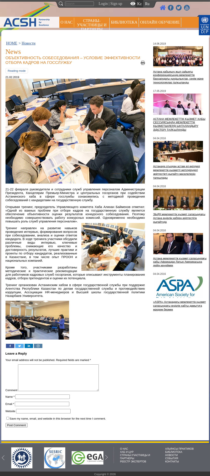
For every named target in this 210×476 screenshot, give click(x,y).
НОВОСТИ (171, 455)
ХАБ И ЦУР (127, 452)
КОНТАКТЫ (172, 461)
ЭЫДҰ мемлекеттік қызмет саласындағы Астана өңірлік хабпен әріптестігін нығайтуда (179, 218)
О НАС (67, 22)
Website (10, 416)
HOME (11, 43)
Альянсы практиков (133, 33)
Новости (28, 43)
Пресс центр (171, 33)
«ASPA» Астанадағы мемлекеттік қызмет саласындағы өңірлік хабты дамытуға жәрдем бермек (179, 305)
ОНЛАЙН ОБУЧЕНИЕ (160, 22)
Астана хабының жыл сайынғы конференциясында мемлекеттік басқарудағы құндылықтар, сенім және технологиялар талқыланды (178, 77)
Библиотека (124, 22)
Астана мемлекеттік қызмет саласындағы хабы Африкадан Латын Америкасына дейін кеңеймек (180, 262)
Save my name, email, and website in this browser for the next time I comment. (58, 423)
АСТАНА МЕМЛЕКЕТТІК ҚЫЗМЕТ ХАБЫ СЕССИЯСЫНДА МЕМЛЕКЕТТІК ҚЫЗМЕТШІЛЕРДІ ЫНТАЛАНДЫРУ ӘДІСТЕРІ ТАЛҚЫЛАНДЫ (179, 124)
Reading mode (17, 70)
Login (103, 3)
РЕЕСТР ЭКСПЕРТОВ (195, 33)
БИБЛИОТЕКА (173, 452)
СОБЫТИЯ (171, 458)
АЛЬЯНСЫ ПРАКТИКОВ (179, 448)
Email (10, 409)
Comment (11, 395)
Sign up (116, 3)
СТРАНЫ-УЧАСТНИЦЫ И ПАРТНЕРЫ (92, 24)
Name (10, 401)
